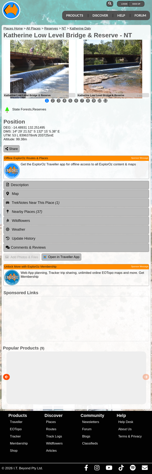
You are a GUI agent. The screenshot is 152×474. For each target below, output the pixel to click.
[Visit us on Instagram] (97, 469)
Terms (122, 436)
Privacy (136, 436)
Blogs (86, 436)
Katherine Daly (80, 28)
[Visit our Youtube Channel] (109, 469)
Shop (14, 450)
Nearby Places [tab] (23, 212)
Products (74, 15)
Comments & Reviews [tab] (25, 247)
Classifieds (90, 443)
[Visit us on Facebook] (86, 469)
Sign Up (136, 4)
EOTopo (16, 429)
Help (121, 15)
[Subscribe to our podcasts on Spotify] (132, 469)
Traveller (16, 422)
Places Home (13, 28)
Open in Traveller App (61, 257)
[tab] (76, 185)
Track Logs (54, 436)
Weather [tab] (15, 229)
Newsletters (90, 422)
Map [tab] (12, 194)
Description (20, 185)
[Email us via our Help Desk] (144, 469)
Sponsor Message (139, 158)
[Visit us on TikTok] (121, 469)
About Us (124, 429)
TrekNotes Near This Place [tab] (32, 203)
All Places (33, 28)
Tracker (15, 436)
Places (51, 422)
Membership (19, 443)
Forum (140, 15)
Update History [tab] (20, 238)
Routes (51, 429)
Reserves (51, 28)
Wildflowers (54, 443)
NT (64, 28)
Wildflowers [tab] (17, 221)
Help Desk (125, 422)
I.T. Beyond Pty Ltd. (28, 468)
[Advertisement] (75, 319)
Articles (51, 450)
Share (11, 149)
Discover (100, 15)
